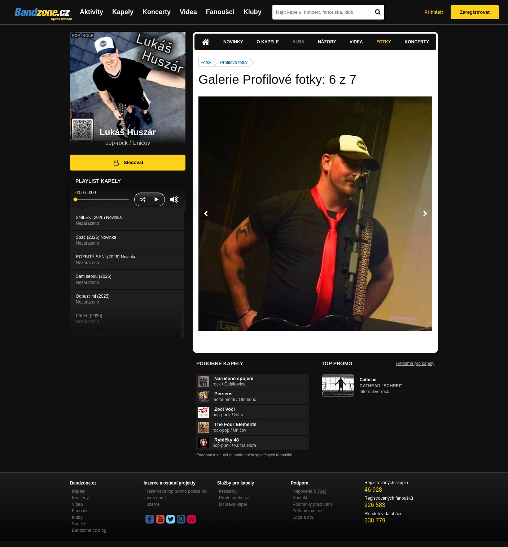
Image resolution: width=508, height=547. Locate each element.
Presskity (228, 491)
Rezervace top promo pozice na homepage (175, 494)
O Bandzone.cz (307, 510)
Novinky (233, 41)
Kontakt (300, 497)
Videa (188, 12)
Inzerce (152, 504)
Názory (327, 41)
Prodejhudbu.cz (234, 497)
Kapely (122, 12)
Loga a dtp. (303, 517)
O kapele (268, 41)
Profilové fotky (233, 62)
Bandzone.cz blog (89, 530)
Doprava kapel (233, 504)
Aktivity (91, 12)
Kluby (253, 12)
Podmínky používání (312, 504)
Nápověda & (309, 491)
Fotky (383, 41)
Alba (298, 41)
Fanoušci (220, 12)
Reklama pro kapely (415, 363)
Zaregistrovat (475, 12)
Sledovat (128, 163)
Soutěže (80, 523)
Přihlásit (433, 12)
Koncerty (157, 12)
